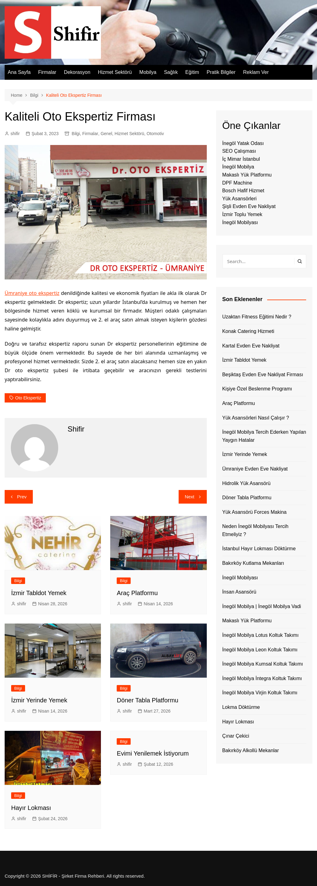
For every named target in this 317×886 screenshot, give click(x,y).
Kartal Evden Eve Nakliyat (251, 345)
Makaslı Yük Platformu (247, 174)
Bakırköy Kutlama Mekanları (253, 563)
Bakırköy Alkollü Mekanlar (250, 750)
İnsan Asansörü (239, 591)
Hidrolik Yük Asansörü (246, 483)
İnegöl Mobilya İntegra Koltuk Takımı (262, 678)
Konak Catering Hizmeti (248, 331)
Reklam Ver (256, 72)
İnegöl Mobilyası (240, 222)
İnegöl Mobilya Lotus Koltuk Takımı (260, 635)
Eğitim (192, 72)
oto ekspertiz (28, 397)
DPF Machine (237, 182)
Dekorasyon (77, 72)
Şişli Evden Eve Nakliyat (249, 206)
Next (189, 496)
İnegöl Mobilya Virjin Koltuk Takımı (259, 692)
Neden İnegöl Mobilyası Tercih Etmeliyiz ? (255, 530)
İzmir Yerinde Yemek (39, 700)
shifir (15, 133)
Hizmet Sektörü (115, 72)
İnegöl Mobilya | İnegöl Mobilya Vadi (261, 606)
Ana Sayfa (19, 72)
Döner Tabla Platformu (147, 700)
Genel (106, 133)
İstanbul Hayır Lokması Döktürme (259, 548)
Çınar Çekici (235, 736)
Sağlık (171, 72)
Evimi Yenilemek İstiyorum (153, 753)
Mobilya (147, 72)
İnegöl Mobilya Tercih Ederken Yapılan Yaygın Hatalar (264, 436)
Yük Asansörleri (239, 198)
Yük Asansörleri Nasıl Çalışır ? (255, 417)
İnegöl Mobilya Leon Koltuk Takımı (259, 649)
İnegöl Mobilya (238, 166)
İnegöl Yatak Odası (243, 143)
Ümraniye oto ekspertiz (32, 293)
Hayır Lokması (31, 807)
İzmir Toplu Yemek (242, 214)
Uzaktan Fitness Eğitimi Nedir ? (256, 316)
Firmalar (47, 72)
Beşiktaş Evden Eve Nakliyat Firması (262, 374)
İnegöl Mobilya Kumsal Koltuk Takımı (262, 664)
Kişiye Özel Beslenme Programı (257, 388)
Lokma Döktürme (241, 707)
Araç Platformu (137, 593)
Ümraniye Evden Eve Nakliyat (255, 468)
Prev (22, 496)
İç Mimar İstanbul (241, 159)
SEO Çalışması (239, 151)
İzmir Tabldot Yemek (39, 593)
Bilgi (76, 133)
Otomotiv (155, 133)
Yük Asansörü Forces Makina (254, 512)
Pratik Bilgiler (220, 72)
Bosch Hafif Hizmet (243, 190)
